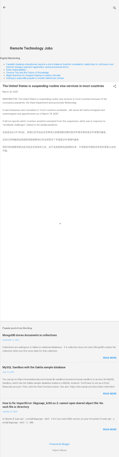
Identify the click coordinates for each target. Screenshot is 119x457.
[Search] (115, 8)
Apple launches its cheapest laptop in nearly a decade (33, 75)
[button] (115, 86)
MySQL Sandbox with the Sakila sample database (33, 367)
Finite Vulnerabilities (16, 69)
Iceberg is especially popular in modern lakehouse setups (35, 78)
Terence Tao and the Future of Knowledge (27, 72)
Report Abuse (60, 450)
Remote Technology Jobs (31, 48)
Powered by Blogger (59, 444)
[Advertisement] (31, 25)
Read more (110, 357)
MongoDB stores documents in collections (29, 335)
